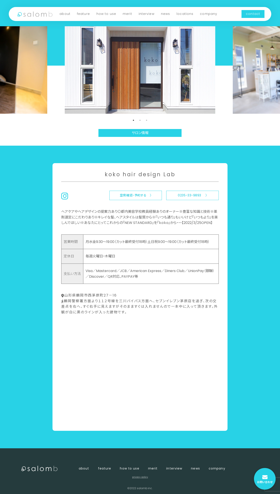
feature (83, 14)
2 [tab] (140, 120)
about (65, 14)
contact (253, 14)
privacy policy (140, 477)
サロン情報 (140, 132)
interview (146, 14)
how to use (106, 14)
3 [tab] (146, 120)
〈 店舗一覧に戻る (75, 420)
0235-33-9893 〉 (192, 195)
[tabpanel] (140, 70)
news (165, 14)
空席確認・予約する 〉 (135, 195)
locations (185, 14)
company (208, 14)
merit (127, 14)
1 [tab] (133, 120)
